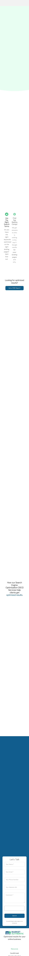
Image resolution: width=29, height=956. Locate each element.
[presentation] (14, 908)
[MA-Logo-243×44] (14, 932)
